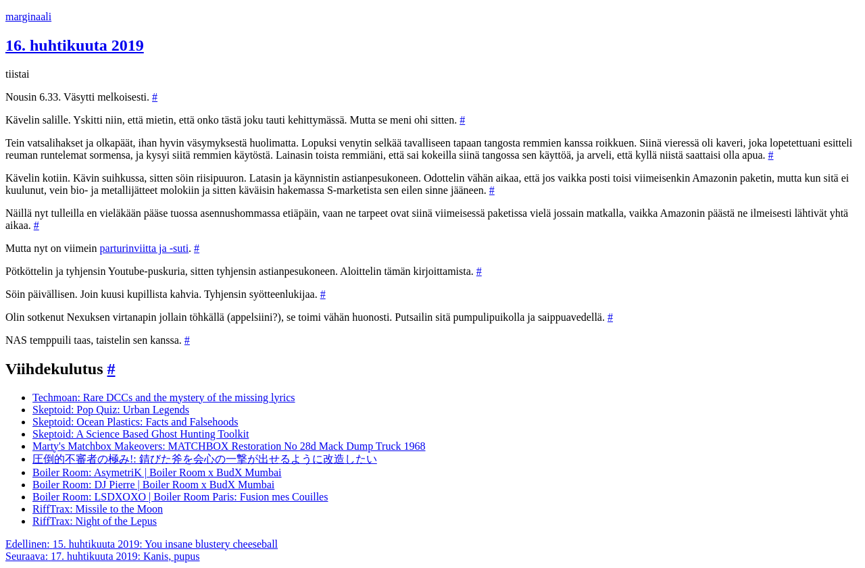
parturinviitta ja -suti (144, 248)
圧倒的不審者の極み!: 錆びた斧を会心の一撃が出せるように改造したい (204, 459)
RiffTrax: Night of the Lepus (94, 521)
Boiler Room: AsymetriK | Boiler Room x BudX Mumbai (157, 472)
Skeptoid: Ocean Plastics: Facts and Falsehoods (135, 422)
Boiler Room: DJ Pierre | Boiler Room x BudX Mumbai (153, 484)
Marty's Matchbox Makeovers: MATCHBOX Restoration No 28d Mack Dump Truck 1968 (229, 446)
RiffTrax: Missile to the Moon (97, 509)
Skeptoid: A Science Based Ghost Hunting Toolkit (140, 434)
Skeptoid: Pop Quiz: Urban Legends (110, 409)
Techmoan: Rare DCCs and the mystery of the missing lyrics (163, 397)
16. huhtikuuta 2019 (74, 45)
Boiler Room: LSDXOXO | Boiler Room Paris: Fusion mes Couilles (180, 496)
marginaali (28, 16)
